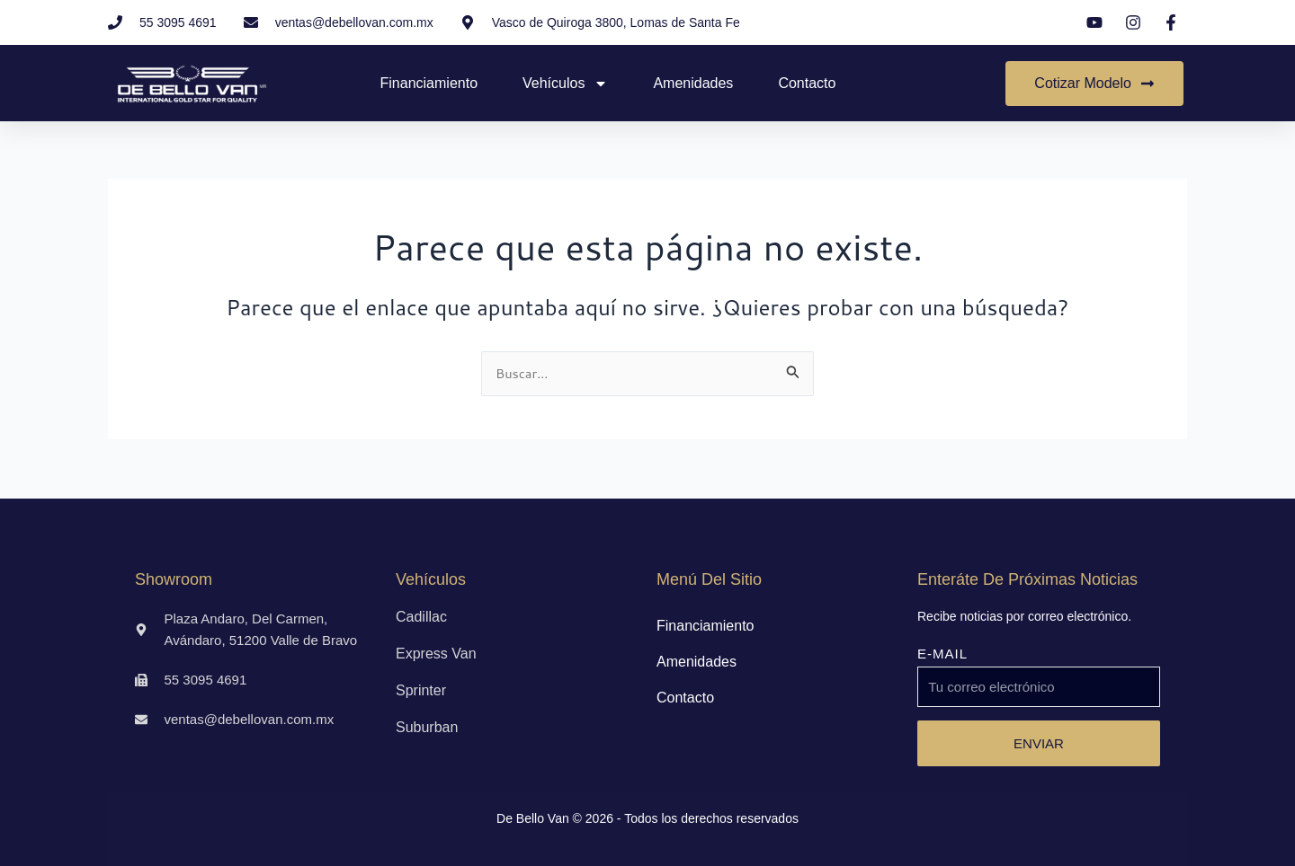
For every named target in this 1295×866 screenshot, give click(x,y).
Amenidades (693, 83)
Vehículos (565, 83)
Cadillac (421, 616)
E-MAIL (942, 653)
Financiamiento (429, 83)
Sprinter (421, 690)
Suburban (427, 727)
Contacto (806, 83)
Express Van (436, 653)
